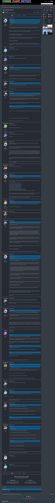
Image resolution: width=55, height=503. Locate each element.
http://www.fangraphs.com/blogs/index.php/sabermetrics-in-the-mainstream (17, 189)
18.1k (5, 206)
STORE (46, 5)
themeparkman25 (5, 123)
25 (13, 15)
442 (5, 24)
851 (5, 87)
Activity (6, 3)
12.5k (5, 396)
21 (8, 15)
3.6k (5, 409)
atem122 (5, 132)
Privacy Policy (26, 498)
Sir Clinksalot (51, 16)
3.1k (5, 461)
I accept (51, 501)
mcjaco (5, 47)
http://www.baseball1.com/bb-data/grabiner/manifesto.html (15, 186)
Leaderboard (15, 5)
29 (18, 15)
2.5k (5, 217)
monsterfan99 (5, 81)
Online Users (11, 5)
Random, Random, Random (12, 12)
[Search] (44, 3)
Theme (23, 498)
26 (14, 15)
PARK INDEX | (44, 5)
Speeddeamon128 (5, 211)
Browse (3, 4)
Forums (3, 5)
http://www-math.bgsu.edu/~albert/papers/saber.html (15, 185)
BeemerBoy (5, 91)
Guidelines (6, 5)
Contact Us (29, 498)
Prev (4, 15)
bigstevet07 (5, 381)
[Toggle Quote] (10, 366)
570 (5, 171)
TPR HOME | (41, 5)
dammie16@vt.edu (5, 362)
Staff (8, 5)
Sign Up (51, 1)
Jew (44, 14)
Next (19, 15)
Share (34, 12)
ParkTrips (5, 330)
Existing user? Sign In (47, 1)
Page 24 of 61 (24, 15)
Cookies (32, 498)
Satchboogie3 (5, 18)
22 (9, 15)
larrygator (5, 200)
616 (5, 387)
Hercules (5, 455)
